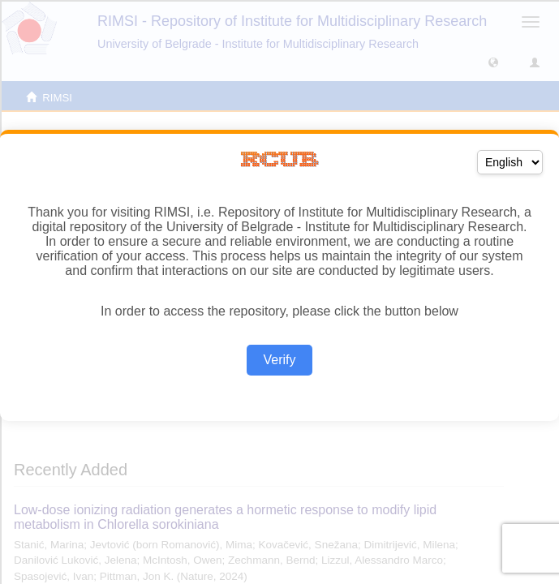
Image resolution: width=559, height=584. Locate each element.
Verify (279, 360)
